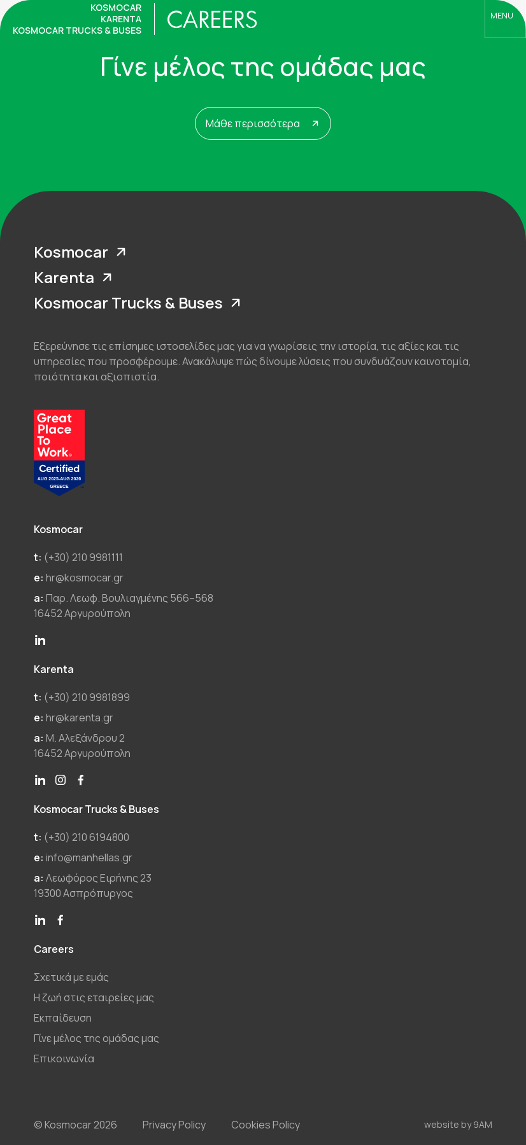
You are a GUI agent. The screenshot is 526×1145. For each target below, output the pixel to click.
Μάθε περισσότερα (264, 123)
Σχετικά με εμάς (71, 977)
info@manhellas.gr (89, 857)
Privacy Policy (174, 1125)
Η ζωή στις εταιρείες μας (94, 997)
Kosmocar (83, 252)
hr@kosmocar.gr (85, 578)
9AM (482, 1124)
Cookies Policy (265, 1125)
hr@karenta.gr (79, 718)
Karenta (76, 277)
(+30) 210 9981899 (87, 697)
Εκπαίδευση (63, 1018)
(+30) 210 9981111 (83, 557)
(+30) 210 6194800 (86, 837)
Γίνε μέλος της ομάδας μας (96, 1038)
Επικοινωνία (64, 1058)
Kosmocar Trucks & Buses (140, 303)
